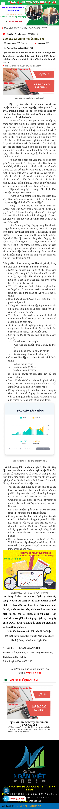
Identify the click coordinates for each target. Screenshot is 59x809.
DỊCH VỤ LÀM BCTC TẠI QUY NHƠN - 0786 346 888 (29, 723)
